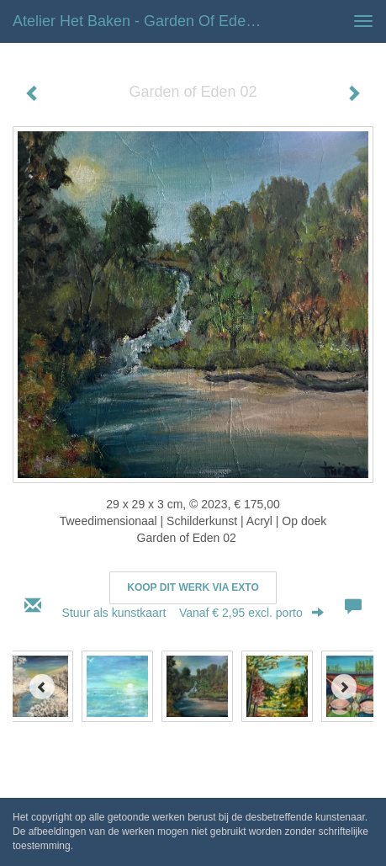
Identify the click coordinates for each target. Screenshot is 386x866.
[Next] (344, 686)
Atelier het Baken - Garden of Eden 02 (144, 21)
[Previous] (42, 686)
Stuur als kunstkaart (193, 612)
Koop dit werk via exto (192, 587)
